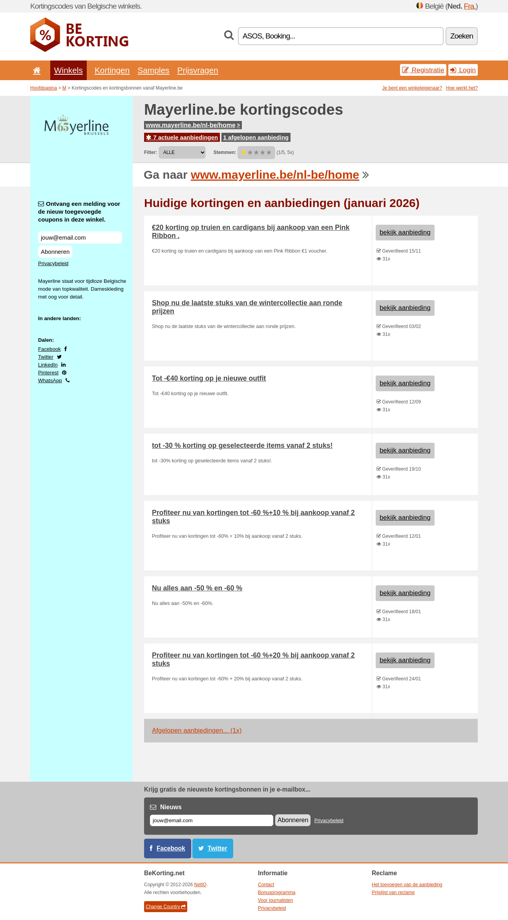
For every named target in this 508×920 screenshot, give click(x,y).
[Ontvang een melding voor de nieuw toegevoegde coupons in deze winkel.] (80, 237)
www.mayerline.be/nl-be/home (193, 125)
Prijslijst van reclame (393, 892)
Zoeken (461, 36)
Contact (266, 884)
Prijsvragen (197, 70)
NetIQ (200, 884)
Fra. (469, 6)
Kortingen (112, 70)
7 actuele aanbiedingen (182, 137)
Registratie (423, 70)
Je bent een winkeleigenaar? (412, 88)
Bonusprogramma (276, 892)
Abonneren (55, 251)
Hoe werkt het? (462, 88)
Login (463, 70)
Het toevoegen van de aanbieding (407, 884)
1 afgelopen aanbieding (256, 137)
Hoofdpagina (43, 88)
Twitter (45, 357)
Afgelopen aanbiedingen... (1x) (197, 730)
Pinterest (48, 373)
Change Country (166, 906)
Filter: (150, 152)
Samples (153, 70)
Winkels (68, 70)
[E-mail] (211, 820)
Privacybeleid (53, 263)
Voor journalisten (275, 900)
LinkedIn (48, 365)
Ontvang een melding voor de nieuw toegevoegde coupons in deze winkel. (79, 211)
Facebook (49, 349)
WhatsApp (50, 380)
